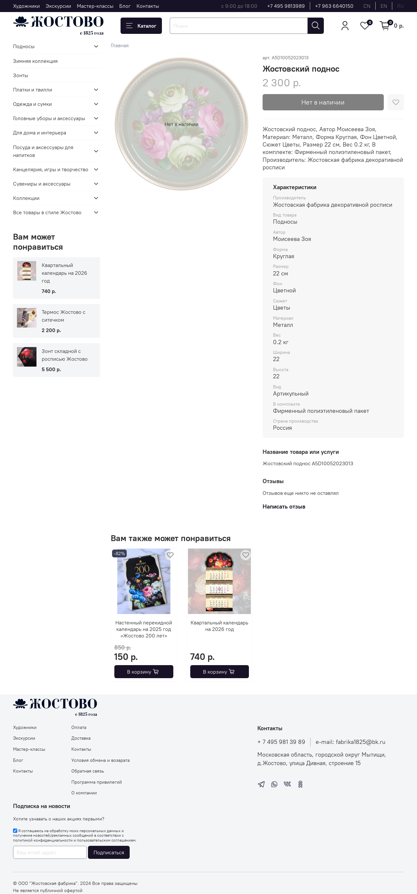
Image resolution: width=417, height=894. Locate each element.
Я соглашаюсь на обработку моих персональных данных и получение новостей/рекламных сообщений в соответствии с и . (75, 835)
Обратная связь (87, 771)
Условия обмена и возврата (100, 760)
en (384, 6)
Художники (26, 6)
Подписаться (108, 852)
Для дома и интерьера (39, 132)
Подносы (24, 46)
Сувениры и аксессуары (41, 183)
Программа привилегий (96, 782)
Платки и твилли (32, 89)
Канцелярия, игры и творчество (50, 169)
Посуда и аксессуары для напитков (43, 151)
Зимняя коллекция (35, 61)
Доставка (81, 738)
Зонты (20, 75)
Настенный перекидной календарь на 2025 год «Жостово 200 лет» (143, 629)
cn (366, 6)
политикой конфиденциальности (43, 840)
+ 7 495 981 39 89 (281, 742)
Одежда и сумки (32, 104)
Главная (120, 45)
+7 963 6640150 (334, 6)
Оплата (78, 727)
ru (400, 6)
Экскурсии (58, 6)
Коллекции (26, 198)
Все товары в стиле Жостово (47, 212)
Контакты (148, 6)
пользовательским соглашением (106, 840)
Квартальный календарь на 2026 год (219, 625)
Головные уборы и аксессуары (49, 118)
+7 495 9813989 (286, 6)
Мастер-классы (95, 6)
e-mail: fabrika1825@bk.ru (350, 742)
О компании (84, 793)
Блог (125, 6)
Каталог (141, 25)
